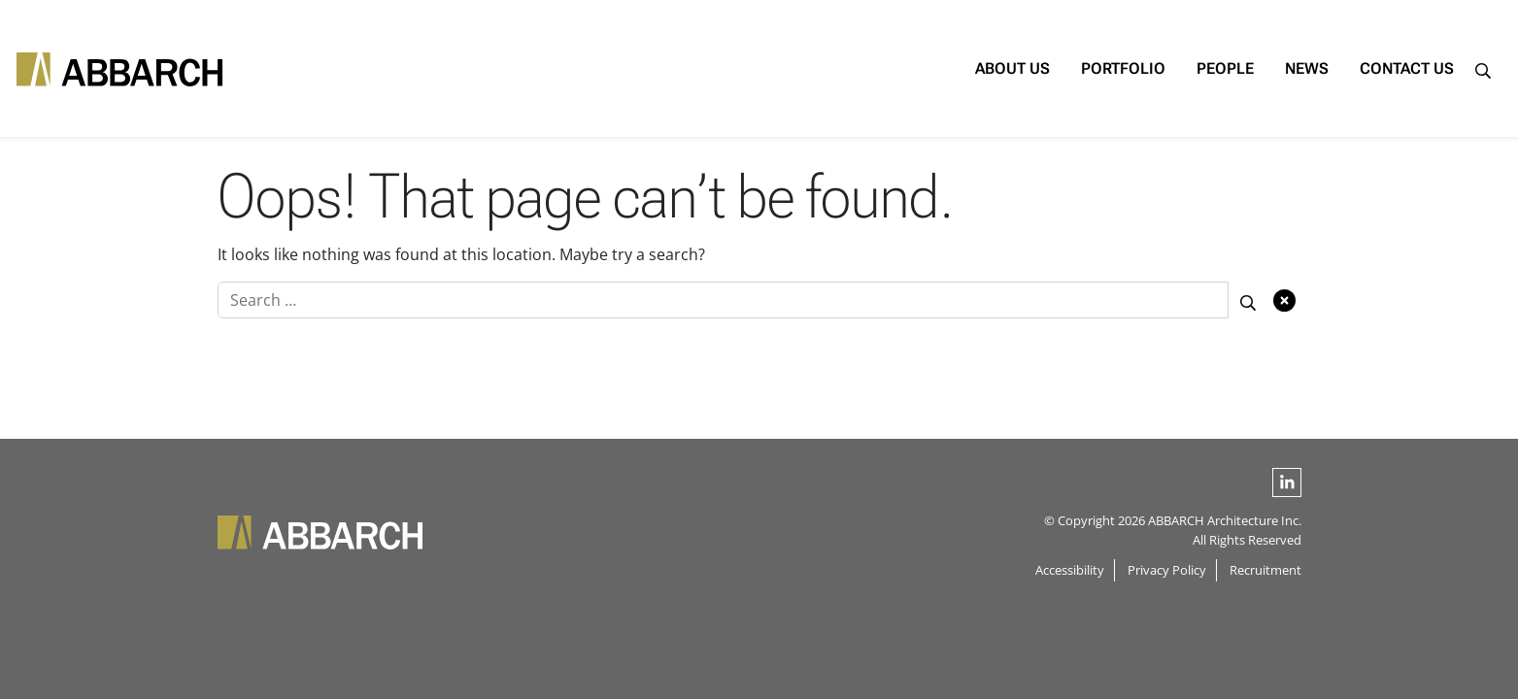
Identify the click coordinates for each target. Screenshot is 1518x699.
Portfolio (1074, 68)
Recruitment (1265, 570)
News (1258, 68)
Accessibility (1069, 570)
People (1176, 68)
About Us (964, 68)
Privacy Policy (1167, 570)
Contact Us (1358, 68)
